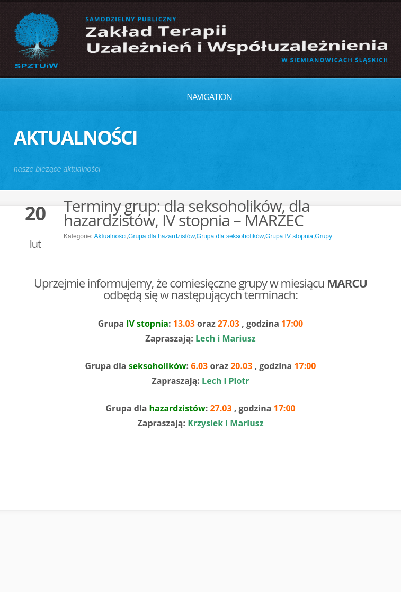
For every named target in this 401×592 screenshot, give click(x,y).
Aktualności (110, 236)
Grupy (323, 236)
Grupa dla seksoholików (230, 236)
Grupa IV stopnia (289, 236)
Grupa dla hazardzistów (161, 236)
